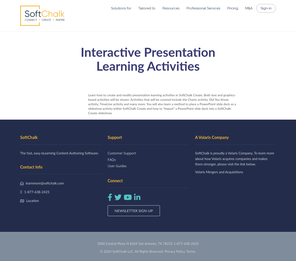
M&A (248, 8)
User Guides (117, 166)
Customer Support (122, 153)
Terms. (191, 251)
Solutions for (121, 8)
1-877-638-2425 (186, 243)
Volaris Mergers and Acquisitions (219, 172)
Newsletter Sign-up (134, 210)
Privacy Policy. (175, 251)
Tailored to (146, 8)
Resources (171, 8)
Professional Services (203, 8)
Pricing (232, 8)
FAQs (112, 159)
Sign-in (266, 8)
